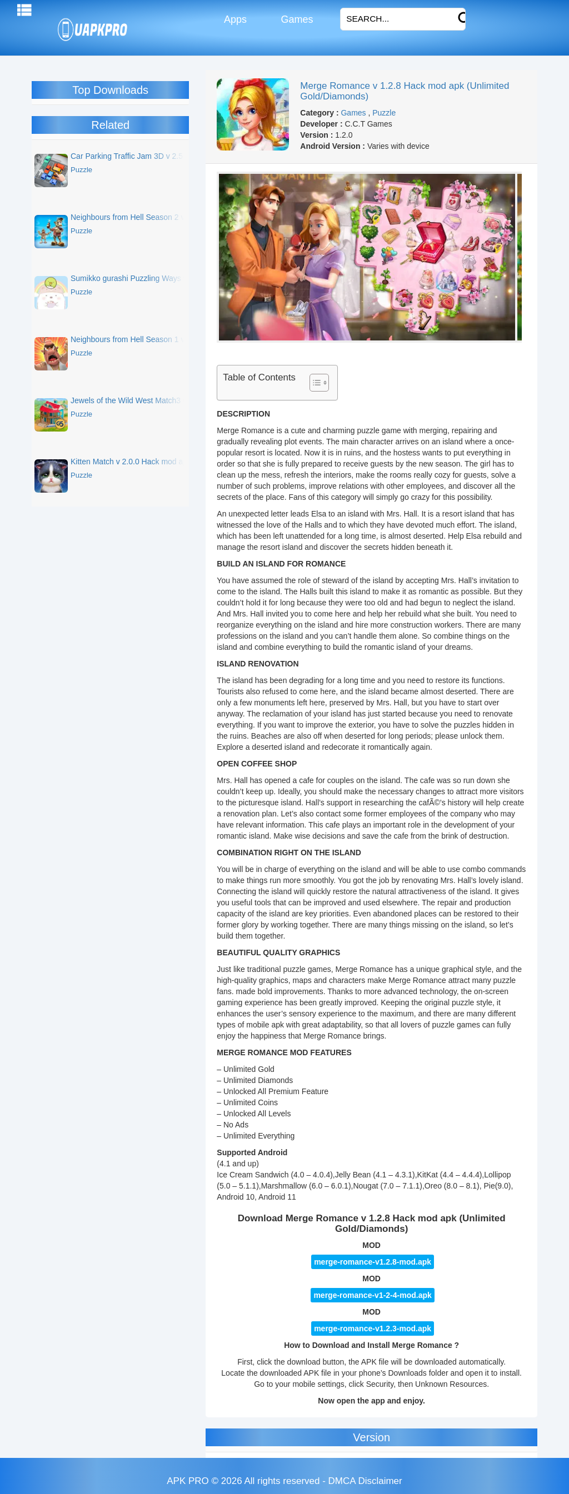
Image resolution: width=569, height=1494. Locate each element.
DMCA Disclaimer (365, 1481)
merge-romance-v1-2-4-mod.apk (372, 1295)
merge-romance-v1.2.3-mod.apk (372, 1328)
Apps (234, 19)
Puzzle (384, 112)
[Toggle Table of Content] (313, 382)
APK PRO (188, 1481)
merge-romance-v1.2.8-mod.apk (372, 1261)
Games (295, 19)
